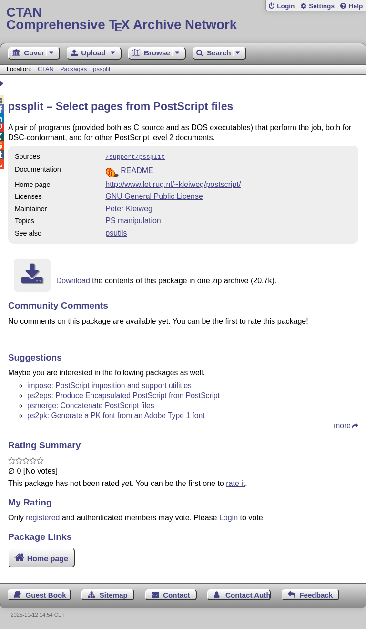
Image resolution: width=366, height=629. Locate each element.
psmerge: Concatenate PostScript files (90, 405)
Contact (176, 594)
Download (73, 280)
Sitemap (114, 594)
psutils (116, 232)
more (342, 425)
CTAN (46, 68)
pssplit (101, 68)
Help (356, 6)
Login (286, 6)
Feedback (316, 594)
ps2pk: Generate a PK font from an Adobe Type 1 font (116, 415)
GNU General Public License (154, 195)
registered (43, 517)
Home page (47, 558)
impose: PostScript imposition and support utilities (109, 385)
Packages (74, 68)
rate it (235, 482)
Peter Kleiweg (128, 208)
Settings (322, 6)
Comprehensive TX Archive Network (182, 18)
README (137, 169)
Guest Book (46, 594)
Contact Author (248, 594)
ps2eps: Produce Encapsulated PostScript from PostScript (123, 395)
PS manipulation (133, 220)
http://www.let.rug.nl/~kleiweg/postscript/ (173, 183)
